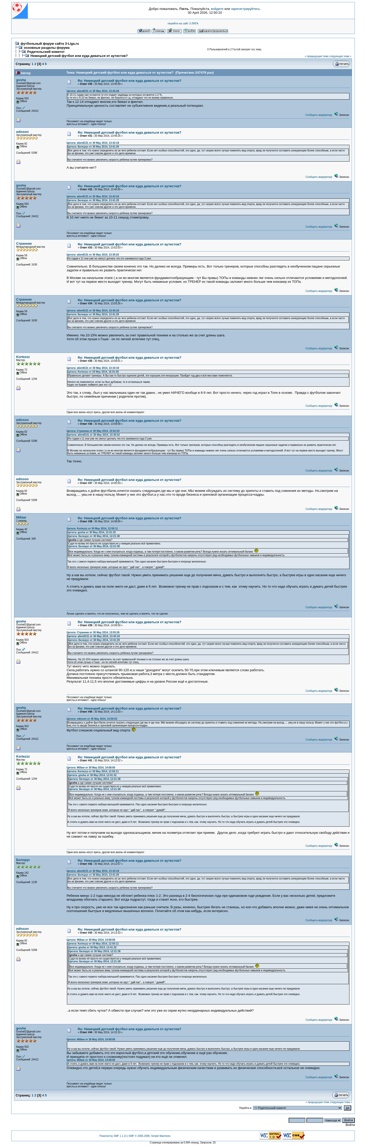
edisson (22, 132)
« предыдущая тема (316, 56)
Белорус (23, 860)
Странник (24, 243)
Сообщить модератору (318, 115)
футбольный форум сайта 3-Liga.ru (50, 43)
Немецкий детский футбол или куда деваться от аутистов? (79, 56)
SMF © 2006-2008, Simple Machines (150, 1136)
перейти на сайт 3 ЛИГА (183, 23)
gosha (21, 80)
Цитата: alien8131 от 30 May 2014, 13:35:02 (93, 254)
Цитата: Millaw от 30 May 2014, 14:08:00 (91, 767)
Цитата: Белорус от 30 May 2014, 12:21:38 (94, 536)
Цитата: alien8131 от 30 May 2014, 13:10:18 (93, 368)
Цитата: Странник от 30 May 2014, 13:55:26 (93, 632)
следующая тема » (340, 56)
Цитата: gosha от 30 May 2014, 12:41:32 (91, 532)
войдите (217, 9)
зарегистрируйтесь (245, 9)
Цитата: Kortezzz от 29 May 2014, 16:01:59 (93, 371)
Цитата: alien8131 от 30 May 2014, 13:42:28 (93, 91)
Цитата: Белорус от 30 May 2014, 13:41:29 (93, 146)
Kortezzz (23, 357)
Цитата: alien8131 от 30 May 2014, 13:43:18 (93, 143)
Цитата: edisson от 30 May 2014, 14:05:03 (92, 718)
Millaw (21, 517)
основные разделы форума (46, 48)
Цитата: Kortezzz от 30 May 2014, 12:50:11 (92, 528)
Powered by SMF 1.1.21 (113, 1136)
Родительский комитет (46, 52)
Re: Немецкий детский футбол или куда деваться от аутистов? (129, 81)
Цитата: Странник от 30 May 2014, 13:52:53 (93, 431)
